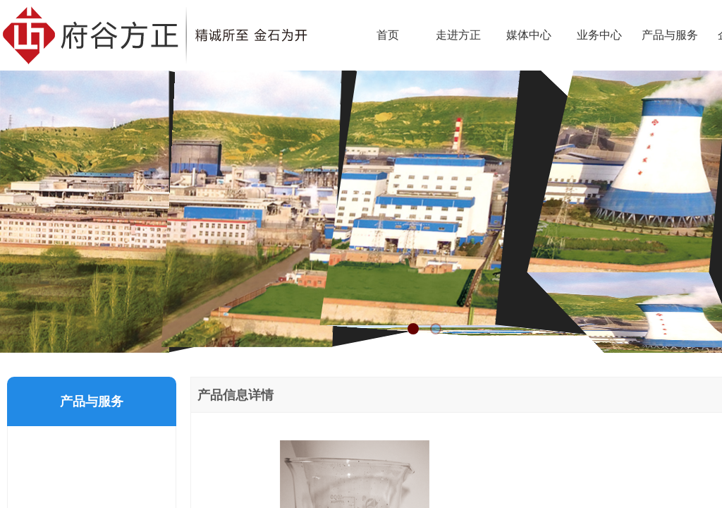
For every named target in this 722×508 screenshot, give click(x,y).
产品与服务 (670, 35)
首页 (388, 35)
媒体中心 (528, 35)
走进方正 (458, 35)
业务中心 (599, 35)
